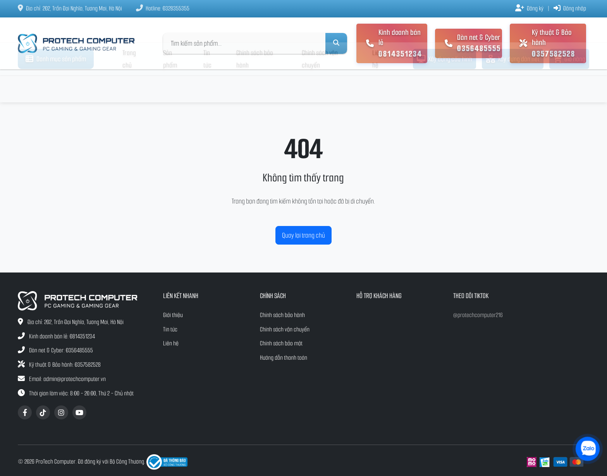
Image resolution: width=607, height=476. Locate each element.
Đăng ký (529, 8)
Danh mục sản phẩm (56, 86)
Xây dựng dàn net (513, 86)
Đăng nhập (570, 8)
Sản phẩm (170, 86)
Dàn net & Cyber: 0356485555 (61, 350)
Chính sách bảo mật (281, 343)
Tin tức (207, 86)
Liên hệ (377, 86)
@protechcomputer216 (478, 315)
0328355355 (176, 8)
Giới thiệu (173, 315)
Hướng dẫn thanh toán (283, 358)
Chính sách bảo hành (254, 86)
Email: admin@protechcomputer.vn (67, 379)
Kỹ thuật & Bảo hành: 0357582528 (65, 364)
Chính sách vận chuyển (320, 86)
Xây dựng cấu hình (444, 86)
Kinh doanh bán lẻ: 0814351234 (62, 336)
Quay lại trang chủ (303, 235)
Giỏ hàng (569, 86)
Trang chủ (129, 86)
